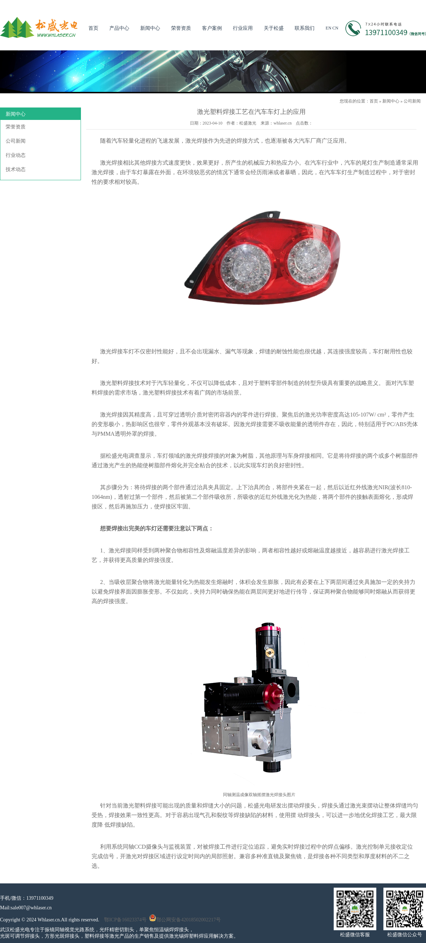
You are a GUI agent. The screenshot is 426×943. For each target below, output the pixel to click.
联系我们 (305, 28)
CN (335, 28)
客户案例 (212, 28)
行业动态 (16, 155)
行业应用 (243, 28)
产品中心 (119, 28)
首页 (93, 28)
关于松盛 (274, 28)
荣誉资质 (181, 28)
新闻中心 (150, 28)
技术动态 (16, 169)
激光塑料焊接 (117, 383)
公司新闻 (412, 101)
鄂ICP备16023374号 (125, 919)
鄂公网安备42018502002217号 (185, 919)
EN (328, 28)
